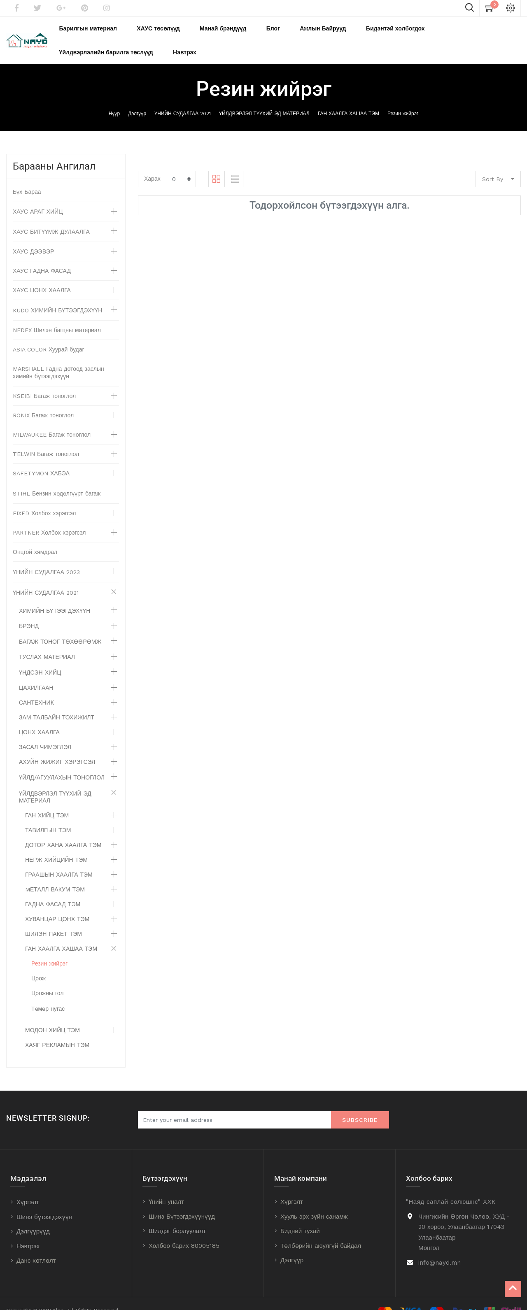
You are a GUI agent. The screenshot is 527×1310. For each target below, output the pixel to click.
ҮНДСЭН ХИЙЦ (40, 658)
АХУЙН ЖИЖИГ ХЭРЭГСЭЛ (57, 747)
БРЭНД (29, 611)
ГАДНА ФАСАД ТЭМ (52, 890)
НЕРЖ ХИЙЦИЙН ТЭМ (56, 845)
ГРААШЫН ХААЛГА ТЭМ (59, 860)
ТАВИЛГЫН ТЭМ (48, 815)
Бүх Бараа (27, 177)
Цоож (38, 964)
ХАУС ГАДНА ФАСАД (42, 256)
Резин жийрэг (402, 99)
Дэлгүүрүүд (33, 1217)
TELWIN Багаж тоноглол (46, 439)
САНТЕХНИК (36, 688)
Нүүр (114, 99)
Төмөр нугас (48, 994)
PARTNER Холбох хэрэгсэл (49, 518)
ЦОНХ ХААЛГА (39, 717)
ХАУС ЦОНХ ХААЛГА (42, 275)
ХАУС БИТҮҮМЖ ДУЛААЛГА (51, 217)
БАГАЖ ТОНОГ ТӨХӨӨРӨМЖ (60, 627)
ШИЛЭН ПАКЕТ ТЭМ (53, 919)
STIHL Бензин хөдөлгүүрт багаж (56, 479)
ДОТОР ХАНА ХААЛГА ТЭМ (63, 830)
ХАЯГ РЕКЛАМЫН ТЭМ (57, 1030)
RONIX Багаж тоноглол (43, 401)
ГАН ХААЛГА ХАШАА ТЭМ (348, 99)
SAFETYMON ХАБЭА (41, 459)
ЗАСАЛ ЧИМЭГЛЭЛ (45, 732)
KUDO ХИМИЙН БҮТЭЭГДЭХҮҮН (57, 296)
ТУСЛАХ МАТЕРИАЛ (47, 642)
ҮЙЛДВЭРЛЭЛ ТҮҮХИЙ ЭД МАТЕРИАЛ (264, 99)
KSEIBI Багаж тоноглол (44, 381)
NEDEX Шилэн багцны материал (57, 315)
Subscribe (360, 1105)
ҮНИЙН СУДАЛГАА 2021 (182, 99)
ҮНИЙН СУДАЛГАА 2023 (46, 557)
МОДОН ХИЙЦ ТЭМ (52, 1015)
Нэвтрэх (28, 1232)
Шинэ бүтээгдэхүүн (44, 1202)
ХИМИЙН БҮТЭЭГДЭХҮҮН (54, 596)
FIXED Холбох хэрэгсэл (44, 499)
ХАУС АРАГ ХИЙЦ (38, 197)
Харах (152, 164)
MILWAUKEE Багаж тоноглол (52, 420)
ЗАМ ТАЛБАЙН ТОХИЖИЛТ (56, 703)
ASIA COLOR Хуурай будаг (48, 335)
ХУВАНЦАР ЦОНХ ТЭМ (57, 904)
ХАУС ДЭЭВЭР (33, 237)
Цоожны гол (47, 978)
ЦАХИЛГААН (36, 673)
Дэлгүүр (137, 99)
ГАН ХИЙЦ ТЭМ (47, 801)
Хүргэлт (27, 1187)
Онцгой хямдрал (35, 537)
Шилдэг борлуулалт (177, 1216)
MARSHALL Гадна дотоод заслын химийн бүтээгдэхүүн (58, 358)
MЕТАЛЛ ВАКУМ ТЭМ (55, 875)
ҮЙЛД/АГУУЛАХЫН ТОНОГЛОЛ (62, 763)
